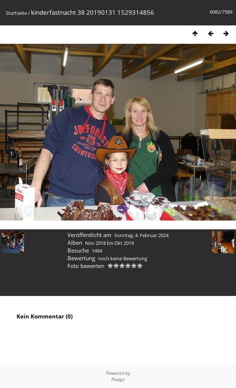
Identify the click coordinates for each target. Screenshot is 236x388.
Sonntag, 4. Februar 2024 (141, 235)
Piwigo (118, 379)
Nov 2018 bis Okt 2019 (109, 243)
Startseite (16, 13)
